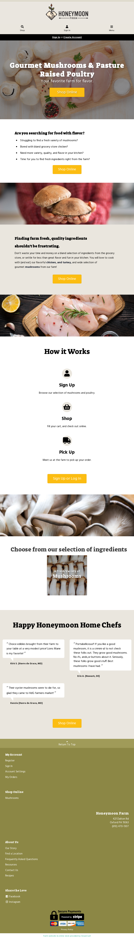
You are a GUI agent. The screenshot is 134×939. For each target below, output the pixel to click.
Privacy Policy (67, 929)
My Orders (11, 777)
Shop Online (67, 92)
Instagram (12, 902)
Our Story (10, 848)
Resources (11, 865)
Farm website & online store (56, 936)
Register (10, 761)
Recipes (9, 876)
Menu (112, 29)
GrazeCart (86, 936)
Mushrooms (12, 798)
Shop (22, 29)
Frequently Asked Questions (21, 859)
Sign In (67, 29)
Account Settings (15, 772)
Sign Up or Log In (67, 479)
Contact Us (11, 870)
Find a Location (14, 854)
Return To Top (67, 743)
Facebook (12, 897)
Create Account (72, 37)
